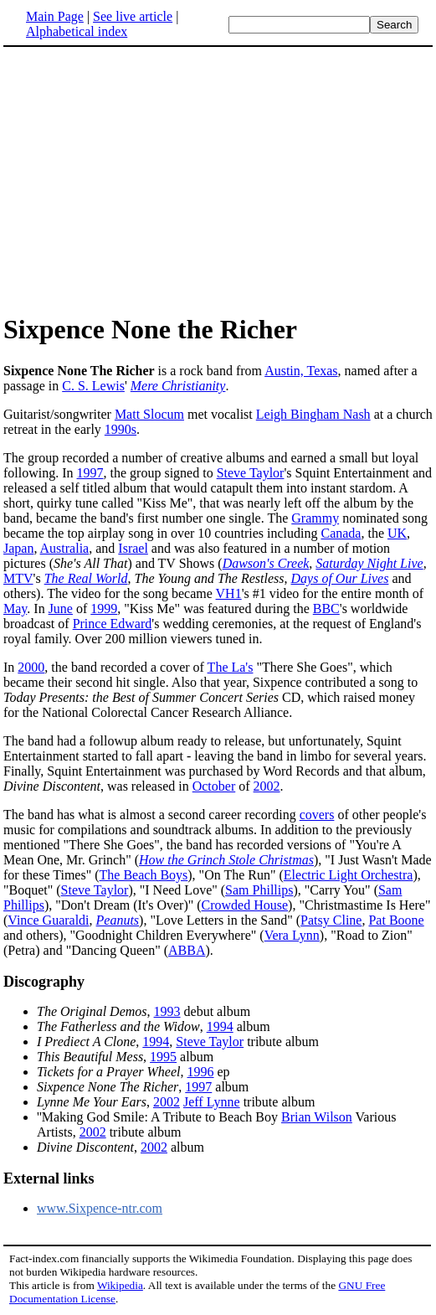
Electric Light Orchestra (348, 875)
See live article (132, 16)
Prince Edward (112, 623)
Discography (44, 981)
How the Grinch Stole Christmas (226, 860)
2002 (267, 786)
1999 (103, 608)
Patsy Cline (331, 920)
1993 (167, 1011)
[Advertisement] (218, 179)
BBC (326, 608)
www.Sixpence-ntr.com (99, 1208)
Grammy (315, 518)
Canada (341, 533)
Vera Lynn (292, 935)
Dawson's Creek (266, 563)
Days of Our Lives (340, 578)
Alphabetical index (76, 31)
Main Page (55, 16)
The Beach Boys (144, 875)
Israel (133, 548)
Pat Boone (395, 920)
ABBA (186, 950)
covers (317, 814)
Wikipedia (120, 1285)
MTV (18, 578)
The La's (231, 667)
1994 (220, 1026)
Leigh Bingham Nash (313, 414)
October (214, 786)
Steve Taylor (251, 473)
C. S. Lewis (93, 386)
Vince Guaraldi (48, 920)
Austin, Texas (300, 371)
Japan (18, 548)
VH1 (229, 593)
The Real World (86, 578)
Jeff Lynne (211, 1102)
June (61, 608)
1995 (163, 1056)
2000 (31, 667)
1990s (120, 429)
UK (397, 533)
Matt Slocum (149, 414)
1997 (90, 473)
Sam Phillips (259, 890)
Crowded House (245, 905)
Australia (65, 548)
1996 (200, 1072)
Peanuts (118, 920)
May (15, 608)
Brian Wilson (316, 1117)
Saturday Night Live (369, 563)
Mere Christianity (178, 386)
